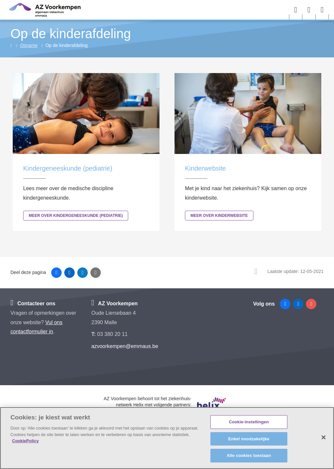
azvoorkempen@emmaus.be (124, 346)
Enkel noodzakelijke (248, 438)
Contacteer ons (32, 303)
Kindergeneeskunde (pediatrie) (68, 168)
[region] (167, 438)
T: (94, 334)
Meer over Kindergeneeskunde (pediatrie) (76, 215)
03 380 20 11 (112, 334)
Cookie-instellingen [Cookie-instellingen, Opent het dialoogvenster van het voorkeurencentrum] (249, 421)
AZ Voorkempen (114, 303)
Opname (29, 45)
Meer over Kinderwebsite (219, 215)
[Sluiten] (323, 437)
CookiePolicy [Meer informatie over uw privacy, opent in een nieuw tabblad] (25, 440)
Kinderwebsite (205, 168)
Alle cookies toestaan (249, 455)
